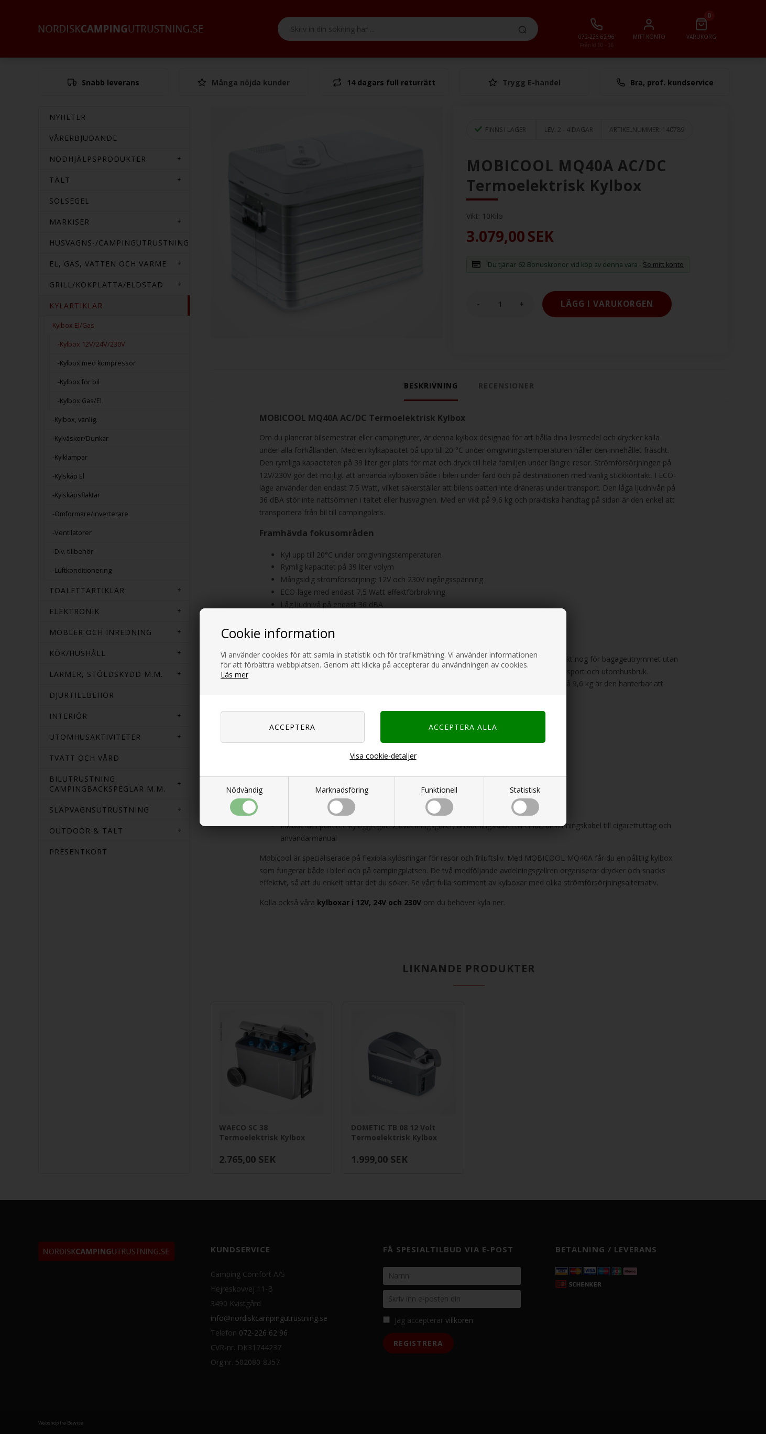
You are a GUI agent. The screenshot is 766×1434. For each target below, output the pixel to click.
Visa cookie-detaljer (383, 756)
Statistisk (525, 800)
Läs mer (234, 675)
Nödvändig (244, 800)
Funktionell (439, 800)
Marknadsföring (341, 800)
